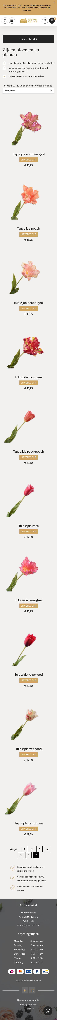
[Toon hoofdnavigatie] (12, 21)
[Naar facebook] (25, 990)
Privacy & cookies (28, 1004)
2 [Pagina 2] (32, 849)
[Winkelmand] (52, 21)
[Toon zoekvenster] (5, 21)
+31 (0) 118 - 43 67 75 (30, 925)
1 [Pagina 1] (24, 849)
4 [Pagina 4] (47, 849)
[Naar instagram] (32, 990)
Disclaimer (29, 1008)
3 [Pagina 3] (39, 849)
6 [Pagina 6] (28, 855)
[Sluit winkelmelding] (54, 2)
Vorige (13, 849)
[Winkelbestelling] (28, 91)
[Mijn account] (45, 21)
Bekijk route (28, 921)
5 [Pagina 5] (20, 855)
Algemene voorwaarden (28, 1000)
